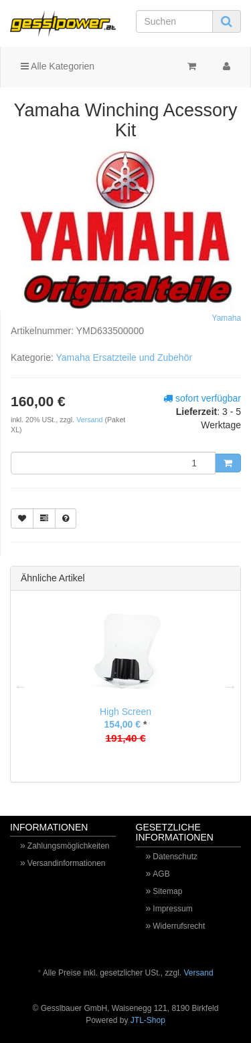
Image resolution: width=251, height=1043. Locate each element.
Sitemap (167, 891)
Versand (90, 420)
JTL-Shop (148, 1020)
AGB (161, 874)
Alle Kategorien (57, 66)
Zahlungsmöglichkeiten (68, 846)
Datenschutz (175, 856)
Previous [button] (20, 686)
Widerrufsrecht (179, 926)
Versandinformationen (66, 863)
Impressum (172, 908)
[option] (125, 686)
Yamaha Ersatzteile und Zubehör (124, 357)
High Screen (125, 711)
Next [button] (230, 686)
